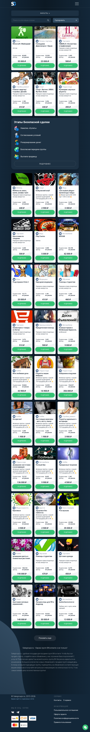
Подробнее (45, 164)
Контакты (57, 700)
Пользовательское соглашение (66, 710)
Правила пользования (62, 722)
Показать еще (45, 638)
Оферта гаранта (60, 714)
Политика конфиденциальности (66, 718)
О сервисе (67, 700)
